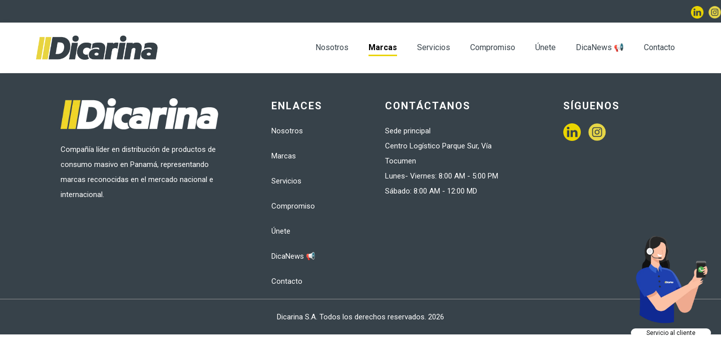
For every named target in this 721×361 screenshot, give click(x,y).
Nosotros (331, 47)
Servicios (433, 47)
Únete (545, 47)
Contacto (659, 47)
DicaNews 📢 (600, 47)
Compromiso (492, 47)
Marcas (383, 47)
